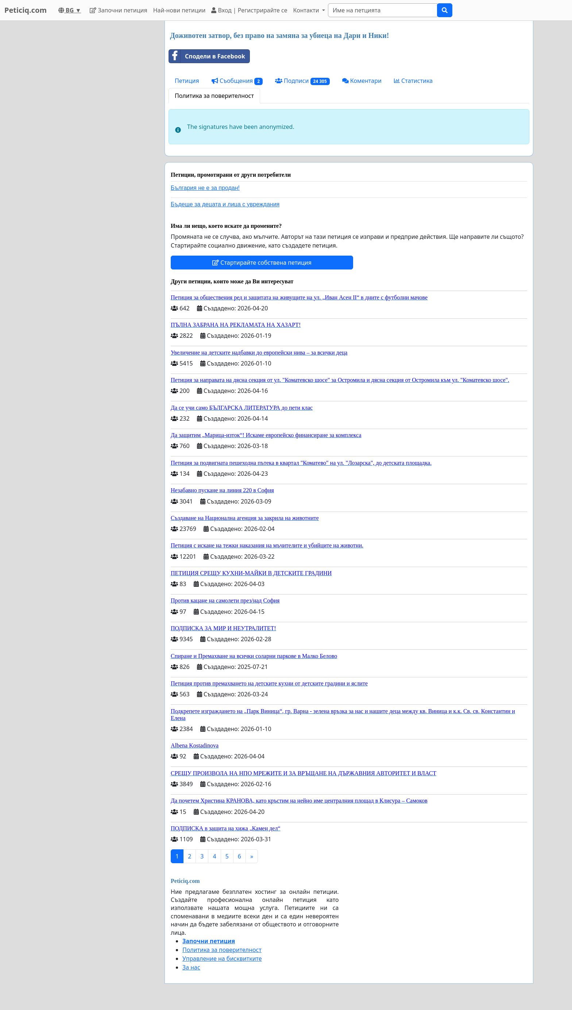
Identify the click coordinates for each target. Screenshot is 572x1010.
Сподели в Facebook (207, 56)
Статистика (413, 81)
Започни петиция (118, 10)
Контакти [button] (306, 10)
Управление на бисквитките (222, 958)
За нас (191, 967)
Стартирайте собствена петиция (262, 263)
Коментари (362, 81)
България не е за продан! (205, 188)
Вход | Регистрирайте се (249, 10)
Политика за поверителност (214, 96)
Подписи (302, 81)
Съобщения (237, 81)
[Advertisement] (93, 130)
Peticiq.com (25, 10)
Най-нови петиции (179, 10)
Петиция (187, 81)
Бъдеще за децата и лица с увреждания (225, 204)
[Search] (382, 10)
